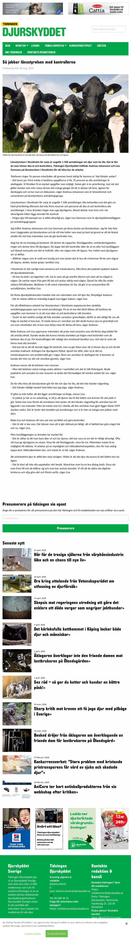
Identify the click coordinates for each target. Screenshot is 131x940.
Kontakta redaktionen (41, 52)
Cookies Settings (33, 933)
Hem (7, 45)
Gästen (101, 45)
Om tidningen (13, 52)
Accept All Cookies (56, 933)
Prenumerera (65, 528)
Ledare (35, 45)
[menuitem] (8, 45)
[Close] (126, 923)
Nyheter (21, 45)
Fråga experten (54, 45)
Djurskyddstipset (80, 45)
